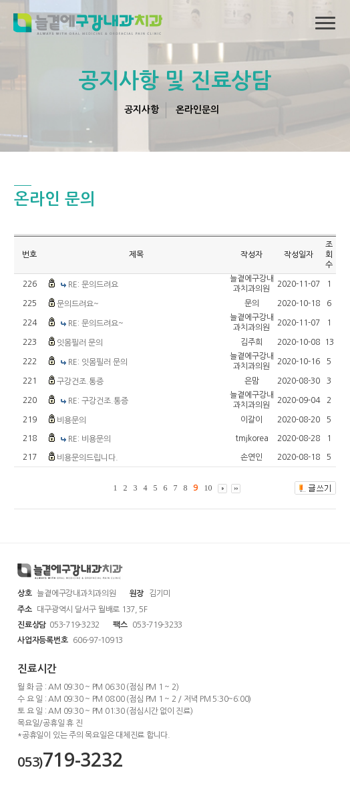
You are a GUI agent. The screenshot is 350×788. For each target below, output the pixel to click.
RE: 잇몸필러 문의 (98, 362)
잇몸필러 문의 (80, 343)
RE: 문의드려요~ (96, 323)
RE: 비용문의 (89, 439)
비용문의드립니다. (87, 458)
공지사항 (141, 109)
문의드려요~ (78, 304)
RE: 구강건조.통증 (98, 401)
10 (208, 488)
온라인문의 (197, 109)
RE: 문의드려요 (93, 285)
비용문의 (71, 420)
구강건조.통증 (80, 382)
